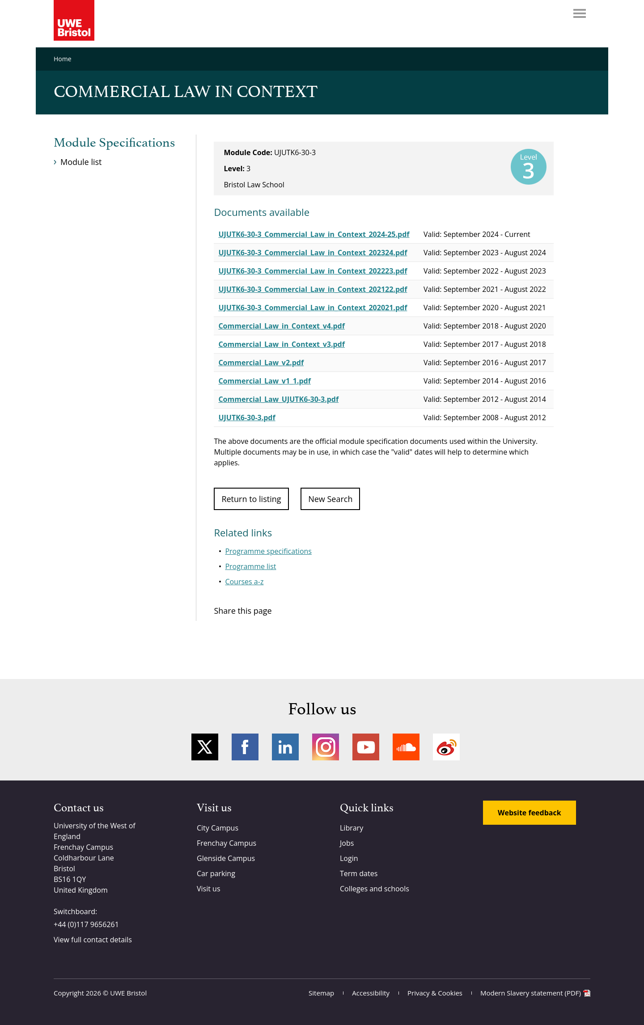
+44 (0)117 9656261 (86, 924)
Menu (579, 13)
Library (351, 828)
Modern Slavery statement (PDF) (530, 992)
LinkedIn (285, 747)
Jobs (347, 843)
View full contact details (93, 940)
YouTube (365, 747)
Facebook (245, 747)
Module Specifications (114, 143)
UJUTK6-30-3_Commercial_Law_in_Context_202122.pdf (312, 289)
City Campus (217, 828)
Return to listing (251, 499)
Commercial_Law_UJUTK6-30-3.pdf (278, 399)
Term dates (358, 873)
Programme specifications (268, 551)
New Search (330, 499)
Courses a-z (244, 581)
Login (349, 858)
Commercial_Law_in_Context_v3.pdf (281, 344)
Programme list (250, 566)
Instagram (325, 747)
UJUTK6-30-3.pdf (246, 417)
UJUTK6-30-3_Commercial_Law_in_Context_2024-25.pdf (313, 234)
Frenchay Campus (226, 843)
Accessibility (371, 992)
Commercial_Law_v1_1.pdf (264, 381)
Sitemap (321, 992)
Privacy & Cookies (434, 992)
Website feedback (529, 813)
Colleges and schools (374, 889)
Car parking (216, 873)
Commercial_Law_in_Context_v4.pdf (281, 326)
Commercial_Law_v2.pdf (261, 362)
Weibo (446, 747)
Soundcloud (406, 747)
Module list (81, 161)
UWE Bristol (128, 992)
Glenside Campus (226, 858)
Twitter (204, 747)
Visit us (208, 889)
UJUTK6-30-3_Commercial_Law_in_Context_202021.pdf (312, 307)
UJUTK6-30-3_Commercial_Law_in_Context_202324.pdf (312, 252)
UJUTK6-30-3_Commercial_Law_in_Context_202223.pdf (312, 271)
